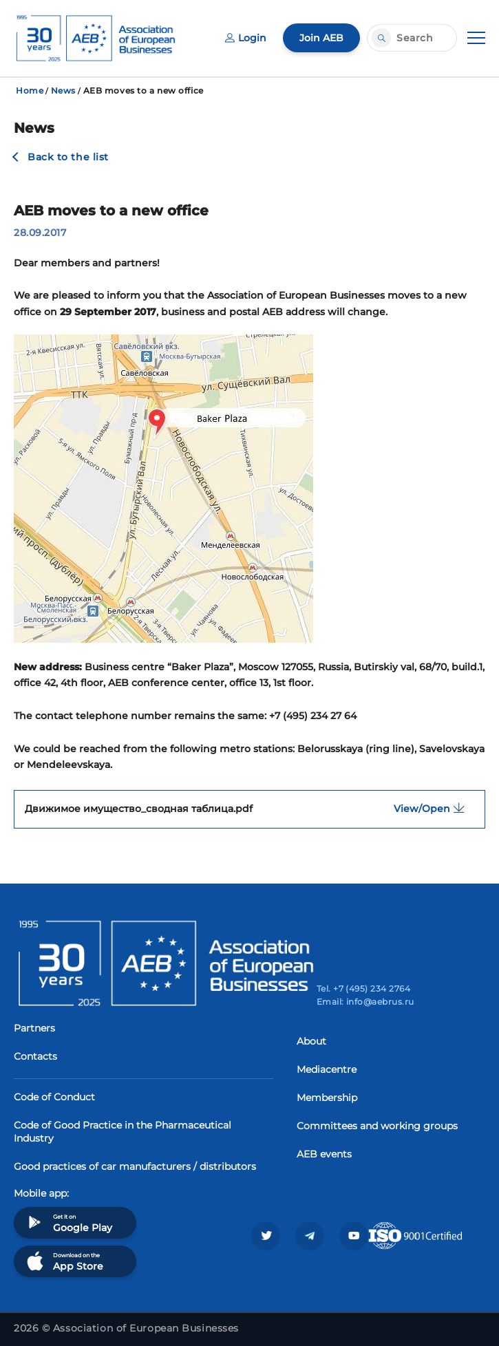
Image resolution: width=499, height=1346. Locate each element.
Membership (327, 1097)
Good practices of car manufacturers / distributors (135, 1166)
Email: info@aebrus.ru (365, 1001)
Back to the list (68, 157)
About (311, 1041)
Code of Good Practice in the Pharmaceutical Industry (122, 1131)
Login (245, 38)
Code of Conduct (54, 1097)
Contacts (35, 1056)
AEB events (324, 1154)
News (63, 90)
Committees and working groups (377, 1126)
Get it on (68, 1222)
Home (29, 90)
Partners (34, 1028)
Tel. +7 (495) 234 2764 (364, 988)
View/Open (434, 808)
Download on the (63, 1261)
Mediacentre (327, 1069)
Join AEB (321, 38)
